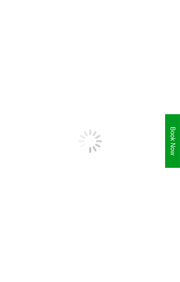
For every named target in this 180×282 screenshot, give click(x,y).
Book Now (172, 141)
